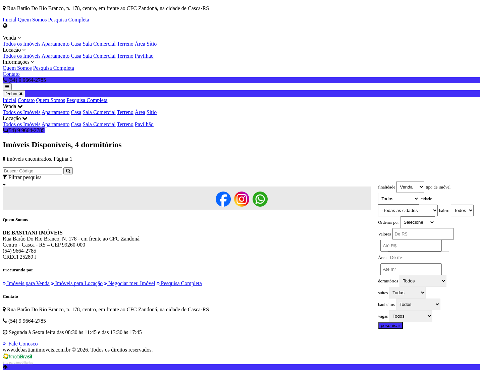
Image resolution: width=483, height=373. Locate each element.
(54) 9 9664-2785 (24, 130)
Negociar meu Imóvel (129, 283)
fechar (13, 93)
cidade (426, 199)
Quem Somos (32, 19)
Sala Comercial (99, 44)
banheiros (386, 304)
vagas (383, 316)
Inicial (9, 19)
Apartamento (56, 44)
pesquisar (390, 325)
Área (140, 44)
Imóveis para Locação (77, 283)
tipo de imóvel (438, 187)
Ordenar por (388, 222)
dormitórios (388, 281)
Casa (76, 44)
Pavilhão (144, 56)
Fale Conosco (20, 344)
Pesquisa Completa (68, 19)
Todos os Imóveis (22, 44)
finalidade (386, 187)
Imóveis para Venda (26, 283)
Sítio (152, 44)
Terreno (125, 44)
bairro (444, 210)
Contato (11, 74)
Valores (384, 234)
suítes (383, 292)
